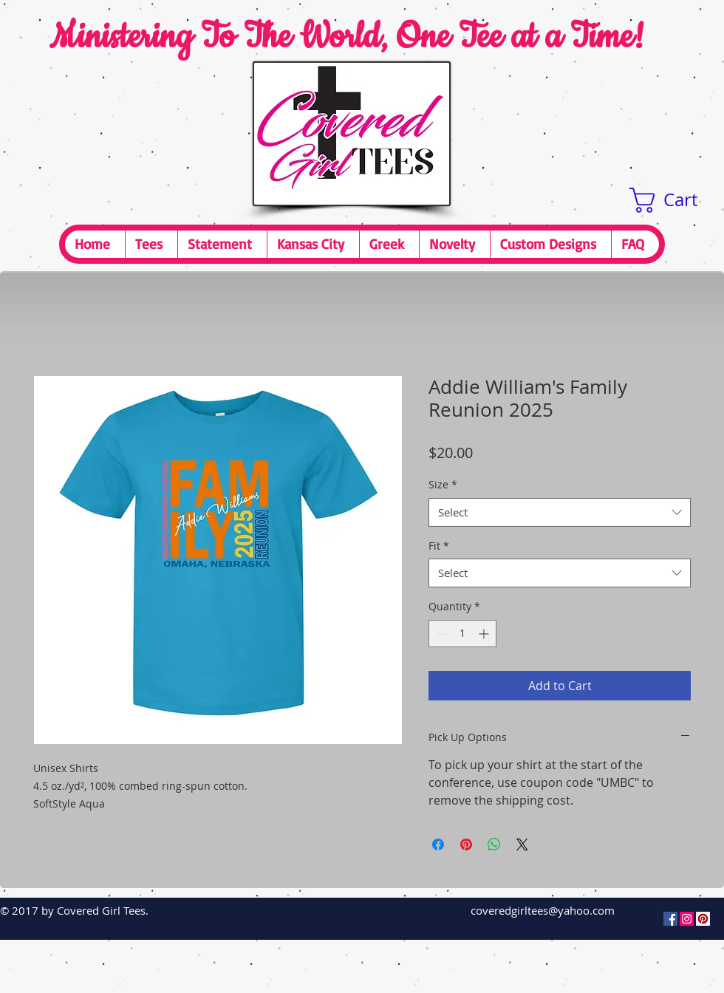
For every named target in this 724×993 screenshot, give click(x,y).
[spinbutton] (462, 633)
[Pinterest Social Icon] (703, 919)
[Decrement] (440, 633)
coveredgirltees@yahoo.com (543, 910)
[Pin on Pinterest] (466, 844)
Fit (438, 546)
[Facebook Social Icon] (670, 919)
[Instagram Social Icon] (687, 919)
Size (442, 484)
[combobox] (559, 512)
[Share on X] (522, 844)
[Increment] (485, 633)
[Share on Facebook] (438, 844)
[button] (676, 200)
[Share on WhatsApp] (494, 844)
